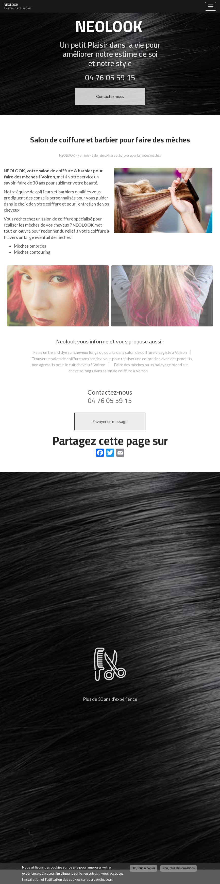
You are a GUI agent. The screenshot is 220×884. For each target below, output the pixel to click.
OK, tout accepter (143, 868)
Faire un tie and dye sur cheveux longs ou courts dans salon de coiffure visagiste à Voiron (110, 352)
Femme (83, 155)
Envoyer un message (109, 421)
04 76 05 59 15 (110, 400)
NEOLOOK (103, 6)
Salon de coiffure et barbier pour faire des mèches (126, 155)
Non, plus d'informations (178, 868)
